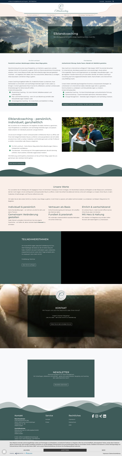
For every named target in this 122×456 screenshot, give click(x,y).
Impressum (72, 419)
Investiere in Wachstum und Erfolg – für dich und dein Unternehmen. (82, 104)
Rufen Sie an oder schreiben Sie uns (61, 324)
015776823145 (32, 1)
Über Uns (67, 15)
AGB (70, 425)
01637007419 (30, 440)
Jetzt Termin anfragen (29, 265)
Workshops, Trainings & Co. (86, 15)
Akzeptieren (65, 450)
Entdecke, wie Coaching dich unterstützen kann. (23, 104)
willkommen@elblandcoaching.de (18, 1)
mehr (104, 450)
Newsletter (108, 1)
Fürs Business (51, 15)
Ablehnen (26, 450)
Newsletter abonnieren (61, 384)
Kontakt (102, 1)
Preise (47, 422)
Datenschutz (72, 422)
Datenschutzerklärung (114, 453)
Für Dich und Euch (32, 15)
